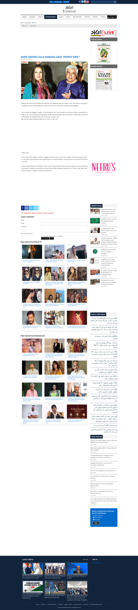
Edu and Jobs (77, 17)
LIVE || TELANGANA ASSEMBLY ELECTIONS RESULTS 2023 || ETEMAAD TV (32, 596)
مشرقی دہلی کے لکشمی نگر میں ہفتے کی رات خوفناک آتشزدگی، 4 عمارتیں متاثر (104, 398)
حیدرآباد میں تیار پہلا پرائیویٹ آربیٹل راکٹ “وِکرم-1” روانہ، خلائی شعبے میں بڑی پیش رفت (104, 363)
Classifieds (66, 2)
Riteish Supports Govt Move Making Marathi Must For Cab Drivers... (32, 326)
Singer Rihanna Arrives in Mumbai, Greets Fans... (31, 283)
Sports (40, 17)
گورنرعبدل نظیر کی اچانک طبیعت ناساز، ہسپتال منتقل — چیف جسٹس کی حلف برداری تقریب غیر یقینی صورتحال (104, 418)
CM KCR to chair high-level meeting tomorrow (103, 470)
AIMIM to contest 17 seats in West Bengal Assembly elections (109, 221)
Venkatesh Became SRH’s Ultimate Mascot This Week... (76, 305)
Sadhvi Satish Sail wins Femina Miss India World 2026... (30, 354)
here (56, 236)
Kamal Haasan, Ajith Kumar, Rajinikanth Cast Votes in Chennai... (54, 326)
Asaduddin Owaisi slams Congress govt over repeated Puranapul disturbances (108, 282)
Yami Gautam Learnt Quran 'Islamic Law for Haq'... (77, 261)
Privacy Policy (77, 604)
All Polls (60, 604)
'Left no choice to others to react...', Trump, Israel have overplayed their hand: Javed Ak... (31, 399)
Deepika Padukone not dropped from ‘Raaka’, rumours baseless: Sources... (77, 284)
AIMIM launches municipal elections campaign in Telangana (108, 251)
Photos (95, 17)
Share (26, 208)
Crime (68, 17)
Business (32, 17)
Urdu (51, 2)
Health (61, 17)
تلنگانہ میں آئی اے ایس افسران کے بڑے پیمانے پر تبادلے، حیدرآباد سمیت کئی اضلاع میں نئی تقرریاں (104, 320)
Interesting (33, 25)
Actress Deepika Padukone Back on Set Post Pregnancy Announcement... (77, 326)
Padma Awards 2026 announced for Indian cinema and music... (76, 420)
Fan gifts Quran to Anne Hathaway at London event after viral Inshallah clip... (32, 306)
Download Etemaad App (96, 604)
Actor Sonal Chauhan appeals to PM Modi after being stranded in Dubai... (54, 398)
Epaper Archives (68, 604)
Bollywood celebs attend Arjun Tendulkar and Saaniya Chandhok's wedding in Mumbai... (76, 355)
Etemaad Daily (96, 562)
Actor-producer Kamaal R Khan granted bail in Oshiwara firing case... (53, 421)
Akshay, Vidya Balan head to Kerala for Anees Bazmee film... (54, 261)
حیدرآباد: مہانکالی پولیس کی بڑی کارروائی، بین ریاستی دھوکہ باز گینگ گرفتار (105, 345)
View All (85, 559)
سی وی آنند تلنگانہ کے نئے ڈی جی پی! (105, 425)
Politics (87, 17)
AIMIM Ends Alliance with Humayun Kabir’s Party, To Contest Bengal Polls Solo (108, 211)
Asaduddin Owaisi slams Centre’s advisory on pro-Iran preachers (109, 230)
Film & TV (34, 22)
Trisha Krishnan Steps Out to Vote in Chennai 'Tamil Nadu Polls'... (54, 305)
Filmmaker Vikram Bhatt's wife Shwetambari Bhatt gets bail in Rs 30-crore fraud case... (76, 399)
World (24, 17)
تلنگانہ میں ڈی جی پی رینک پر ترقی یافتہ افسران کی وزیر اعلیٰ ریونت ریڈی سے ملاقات (104, 354)
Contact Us (85, 604)
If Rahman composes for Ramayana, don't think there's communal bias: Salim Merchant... (54, 355)
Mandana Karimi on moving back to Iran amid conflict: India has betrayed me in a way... (54, 377)
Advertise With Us (52, 604)
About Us (43, 604)
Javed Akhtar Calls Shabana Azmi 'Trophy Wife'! (50, 57)
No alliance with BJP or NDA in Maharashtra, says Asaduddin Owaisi (109, 272)
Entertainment (51, 17)
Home (22, 22)
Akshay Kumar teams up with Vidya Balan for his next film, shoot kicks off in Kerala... (54, 284)
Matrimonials (58, 2)
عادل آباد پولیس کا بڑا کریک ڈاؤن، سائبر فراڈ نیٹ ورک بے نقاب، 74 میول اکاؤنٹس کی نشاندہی (104, 329)
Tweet (35, 208)
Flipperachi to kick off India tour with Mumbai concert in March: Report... (31, 421)
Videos (103, 17)
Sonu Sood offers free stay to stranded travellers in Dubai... (30, 376)
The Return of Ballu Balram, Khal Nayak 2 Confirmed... (31, 261)
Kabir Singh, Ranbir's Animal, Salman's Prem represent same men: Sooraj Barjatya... (77, 377)
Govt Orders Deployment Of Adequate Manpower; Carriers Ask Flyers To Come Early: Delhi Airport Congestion (103, 501)
